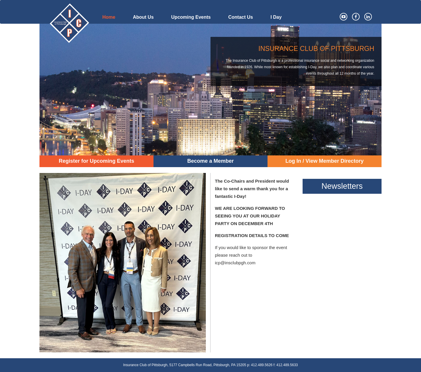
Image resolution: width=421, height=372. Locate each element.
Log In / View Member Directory (324, 161)
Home (108, 17)
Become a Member (210, 161)
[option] (210, 89)
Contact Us (240, 17)
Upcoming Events (191, 17)
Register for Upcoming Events (96, 161)
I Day (276, 17)
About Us (143, 17)
